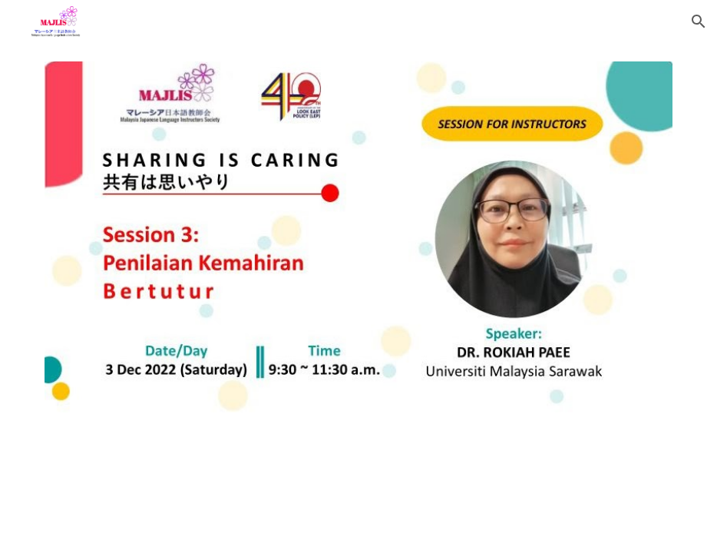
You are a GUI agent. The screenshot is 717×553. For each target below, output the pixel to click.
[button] (698, 21)
